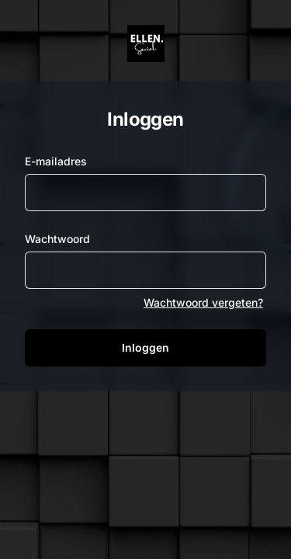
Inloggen (145, 347)
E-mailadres (56, 161)
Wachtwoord (57, 238)
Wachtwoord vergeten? (203, 302)
